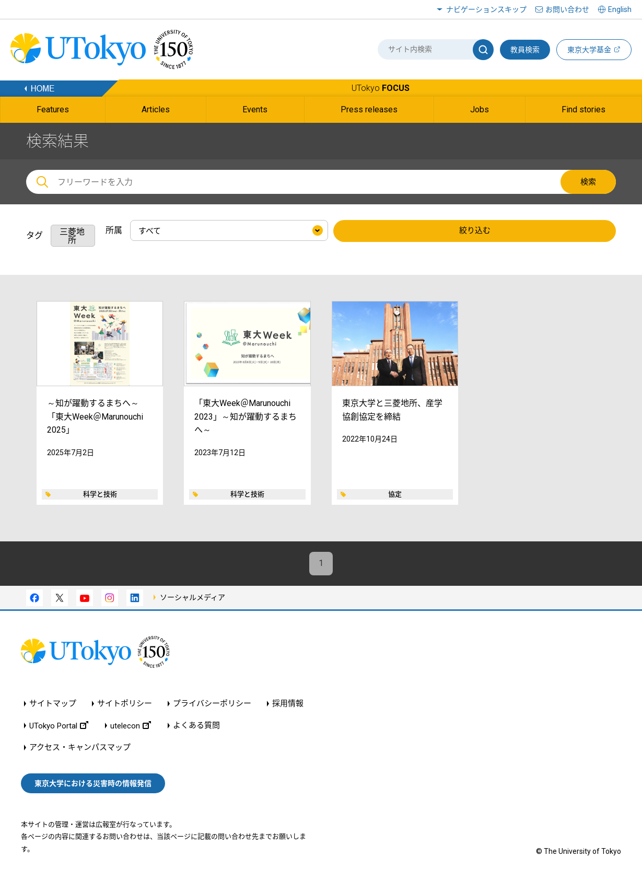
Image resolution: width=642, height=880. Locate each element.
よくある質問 (196, 726)
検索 (588, 182)
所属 (114, 230)
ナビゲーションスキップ (486, 9)
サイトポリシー (124, 704)
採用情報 (288, 704)
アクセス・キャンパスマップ (80, 747)
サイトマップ (52, 704)
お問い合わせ (567, 9)
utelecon (130, 725)
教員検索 (525, 49)
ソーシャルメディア (192, 597)
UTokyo (381, 88)
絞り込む (475, 231)
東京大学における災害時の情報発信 (92, 783)
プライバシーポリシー (212, 704)
